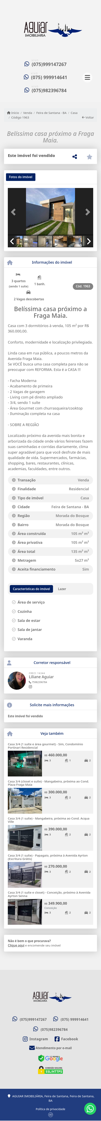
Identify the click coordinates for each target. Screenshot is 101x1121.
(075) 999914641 (49, 77)
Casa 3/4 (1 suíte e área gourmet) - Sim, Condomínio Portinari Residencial (45, 745)
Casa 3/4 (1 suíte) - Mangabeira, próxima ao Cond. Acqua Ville (48, 820)
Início (13, 113)
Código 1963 (20, 117)
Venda (27, 113)
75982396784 (38, 682)
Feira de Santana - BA (51, 113)
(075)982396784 (49, 90)
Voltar (88, 117)
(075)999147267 (49, 64)
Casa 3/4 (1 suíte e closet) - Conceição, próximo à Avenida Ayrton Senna (49, 894)
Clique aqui (16, 945)
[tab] (20, 177)
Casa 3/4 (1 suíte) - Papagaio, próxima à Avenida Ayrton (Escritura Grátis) (48, 857)
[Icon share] (35, 1039)
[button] (14, 212)
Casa (74, 113)
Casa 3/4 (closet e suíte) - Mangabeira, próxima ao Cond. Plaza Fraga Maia (48, 783)
